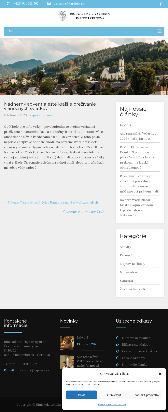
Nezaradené (129, 272)
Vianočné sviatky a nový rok (85, 211)
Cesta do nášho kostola (139, 351)
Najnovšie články (41, 115)
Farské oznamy (133, 358)
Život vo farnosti (132, 289)
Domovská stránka (136, 338)
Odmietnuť (114, 395)
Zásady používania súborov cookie (112, 404)
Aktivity (125, 247)
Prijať (81, 395)
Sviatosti (126, 281)
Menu (13, 31)
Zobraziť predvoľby (146, 395)
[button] (160, 374)
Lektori (125, 125)
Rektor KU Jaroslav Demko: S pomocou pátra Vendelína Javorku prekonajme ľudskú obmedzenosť (138, 157)
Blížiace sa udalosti (136, 344)
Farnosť (126, 255)
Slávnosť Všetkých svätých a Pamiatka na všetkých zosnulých (51, 202)
